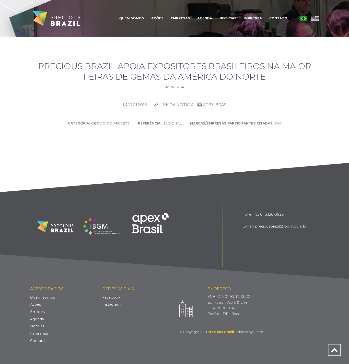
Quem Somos (131, 18)
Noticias (37, 326)
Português (303, 18)
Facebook (111, 297)
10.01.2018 (135, 105)
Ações (157, 18)
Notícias (228, 18)
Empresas (180, 18)
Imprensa (253, 18)
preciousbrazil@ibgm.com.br (281, 226)
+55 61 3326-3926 (268, 214)
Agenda (204, 18)
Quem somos (42, 297)
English (315, 18)
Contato (278, 18)
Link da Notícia (174, 105)
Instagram (111, 304)
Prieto (258, 332)
